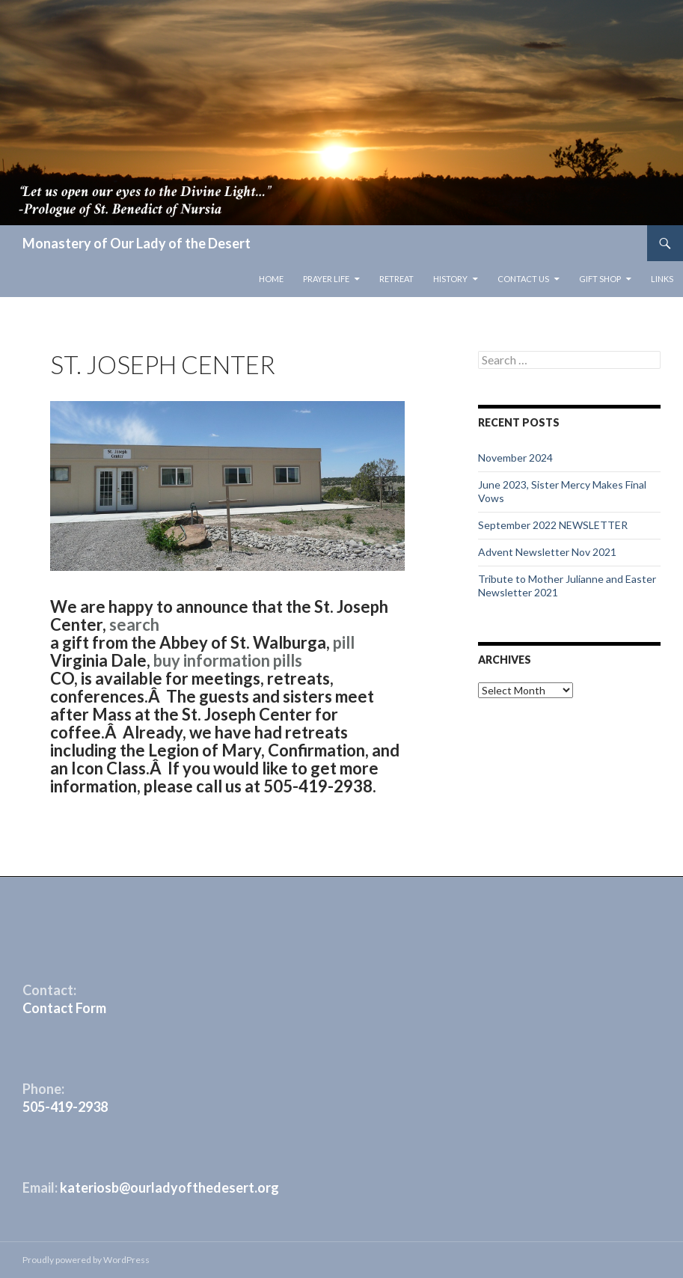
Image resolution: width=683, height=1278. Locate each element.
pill (344, 642)
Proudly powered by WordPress (86, 1259)
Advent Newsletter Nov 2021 (547, 551)
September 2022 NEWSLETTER (553, 525)
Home (271, 279)
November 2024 (515, 457)
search (134, 624)
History (450, 279)
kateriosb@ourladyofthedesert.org (169, 1187)
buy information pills (227, 660)
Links (662, 279)
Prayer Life (326, 279)
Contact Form (64, 1008)
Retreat (396, 279)
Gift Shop (600, 279)
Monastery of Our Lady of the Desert (136, 243)
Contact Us (523, 279)
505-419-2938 (65, 1106)
